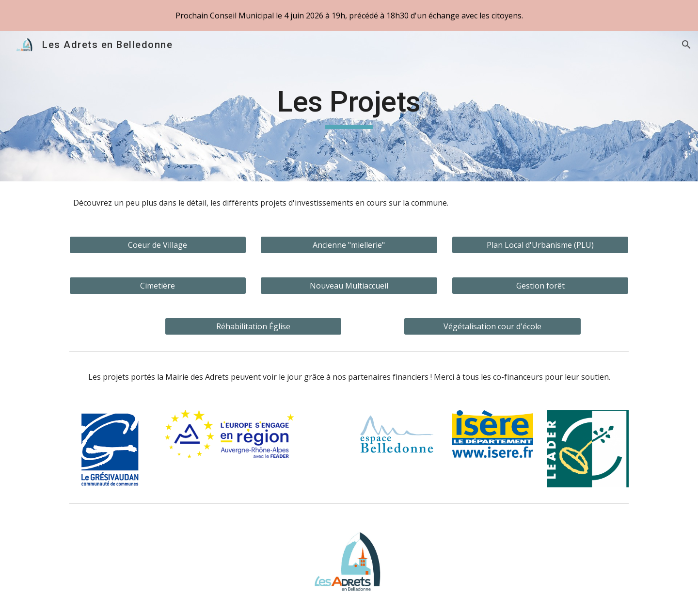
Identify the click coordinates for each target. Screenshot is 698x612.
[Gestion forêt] (540, 286)
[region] (349, 15)
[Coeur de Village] (158, 245)
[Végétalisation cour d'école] (492, 326)
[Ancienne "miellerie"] (349, 245)
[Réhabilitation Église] (253, 326)
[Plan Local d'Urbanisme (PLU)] (540, 245)
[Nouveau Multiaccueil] (349, 286)
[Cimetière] (158, 286)
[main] (349, 106)
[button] (686, 44)
